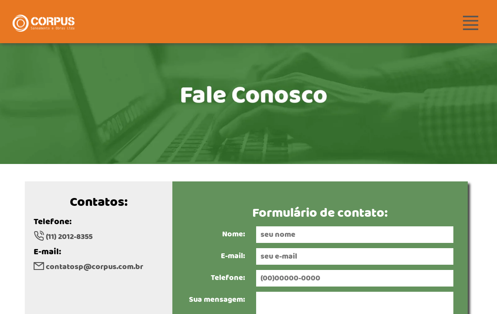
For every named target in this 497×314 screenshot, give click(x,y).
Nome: (233, 234)
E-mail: (233, 256)
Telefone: (228, 278)
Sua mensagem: (217, 300)
